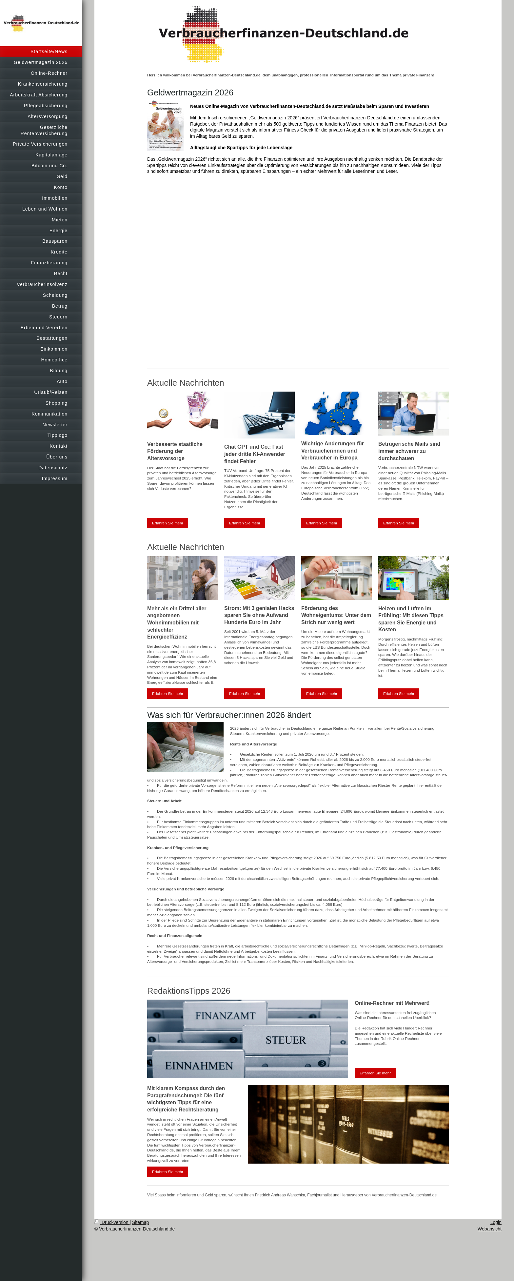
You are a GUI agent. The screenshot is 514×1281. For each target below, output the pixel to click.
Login (496, 1222)
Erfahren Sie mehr (167, 523)
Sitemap (140, 1222)
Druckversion (111, 1222)
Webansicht (490, 1228)
